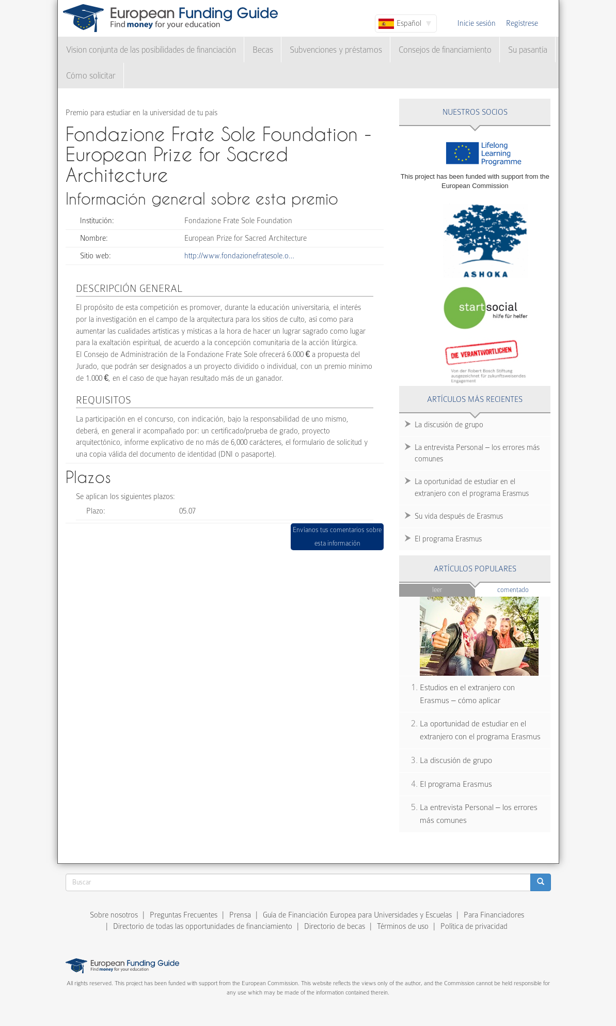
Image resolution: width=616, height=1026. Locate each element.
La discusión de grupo (449, 425)
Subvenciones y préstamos (336, 50)
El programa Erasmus (448, 539)
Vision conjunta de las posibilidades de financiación (151, 50)
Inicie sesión (476, 23)
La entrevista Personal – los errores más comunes (477, 453)
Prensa (240, 915)
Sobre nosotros (114, 915)
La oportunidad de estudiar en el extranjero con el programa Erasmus (472, 487)
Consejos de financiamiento (445, 50)
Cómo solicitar (91, 76)
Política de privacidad (474, 926)
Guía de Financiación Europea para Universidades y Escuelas (357, 915)
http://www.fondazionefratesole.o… (239, 256)
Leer (437, 590)
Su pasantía (527, 50)
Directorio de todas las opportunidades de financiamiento (202, 926)
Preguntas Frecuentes (183, 915)
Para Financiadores (494, 915)
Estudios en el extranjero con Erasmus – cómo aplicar (467, 694)
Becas (262, 50)
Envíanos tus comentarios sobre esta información (337, 536)
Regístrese (522, 23)
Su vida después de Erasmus (459, 516)
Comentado (524, 589)
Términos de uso (403, 926)
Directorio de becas (334, 926)
